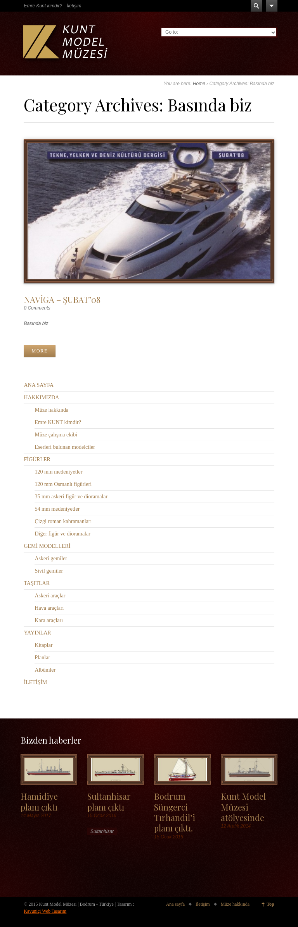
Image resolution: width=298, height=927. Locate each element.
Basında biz (36, 323)
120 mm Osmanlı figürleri (63, 484)
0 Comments (37, 308)
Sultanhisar (102, 831)
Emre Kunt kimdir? (43, 6)
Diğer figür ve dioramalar (62, 534)
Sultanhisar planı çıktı (109, 801)
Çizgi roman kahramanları (63, 521)
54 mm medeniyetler (57, 509)
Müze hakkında (51, 410)
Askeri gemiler (51, 558)
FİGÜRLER (37, 459)
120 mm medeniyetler (58, 472)
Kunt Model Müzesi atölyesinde (243, 806)
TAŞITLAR (37, 583)
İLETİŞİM (35, 682)
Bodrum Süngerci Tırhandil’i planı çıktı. (174, 811)
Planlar (42, 657)
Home (199, 83)
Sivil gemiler (49, 571)
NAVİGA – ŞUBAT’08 (62, 299)
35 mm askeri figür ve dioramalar (71, 496)
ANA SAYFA (39, 385)
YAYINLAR (37, 633)
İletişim (74, 6)
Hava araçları (49, 608)
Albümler (45, 670)
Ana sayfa (175, 904)
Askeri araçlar (50, 596)
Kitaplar (43, 645)
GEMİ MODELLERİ (47, 546)
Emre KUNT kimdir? (58, 422)
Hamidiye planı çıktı (39, 801)
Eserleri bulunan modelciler (65, 447)
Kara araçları (49, 620)
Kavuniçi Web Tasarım (45, 911)
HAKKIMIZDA (41, 397)
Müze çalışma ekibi (56, 435)
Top (270, 904)
